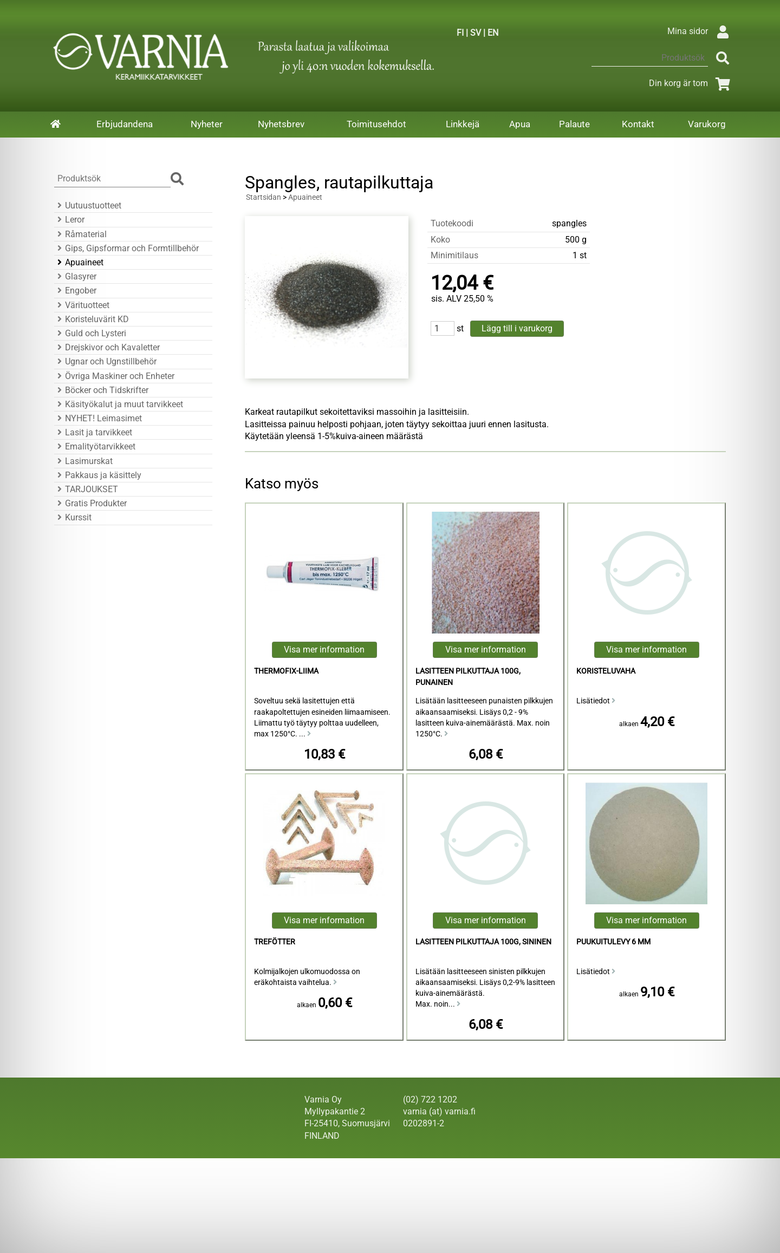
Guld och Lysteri (90, 333)
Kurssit (73, 517)
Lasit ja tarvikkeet (93, 432)
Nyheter (207, 124)
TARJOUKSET (86, 489)
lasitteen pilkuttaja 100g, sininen (483, 942)
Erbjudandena (124, 124)
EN (492, 33)
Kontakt (638, 124)
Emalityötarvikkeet (94, 446)
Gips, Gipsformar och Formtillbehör (126, 248)
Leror (69, 219)
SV (475, 33)
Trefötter (274, 942)
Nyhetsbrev (281, 124)
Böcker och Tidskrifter (101, 390)
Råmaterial (80, 234)
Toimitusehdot (376, 124)
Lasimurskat (83, 461)
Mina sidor (700, 31)
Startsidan (263, 197)
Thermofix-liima (286, 671)
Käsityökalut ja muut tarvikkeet (118, 404)
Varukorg (707, 124)
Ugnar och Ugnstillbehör (105, 361)
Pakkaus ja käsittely (97, 475)
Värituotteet (81, 305)
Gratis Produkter (90, 503)
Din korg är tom (691, 83)
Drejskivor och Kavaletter (107, 347)
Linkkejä (462, 124)
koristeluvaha (605, 671)
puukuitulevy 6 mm (613, 942)
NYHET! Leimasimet (98, 418)
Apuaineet (78, 262)
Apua (519, 124)
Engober (75, 290)
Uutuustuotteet (87, 205)
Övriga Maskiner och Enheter (114, 376)
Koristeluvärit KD (91, 319)
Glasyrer (75, 276)
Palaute (574, 124)
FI (460, 33)
